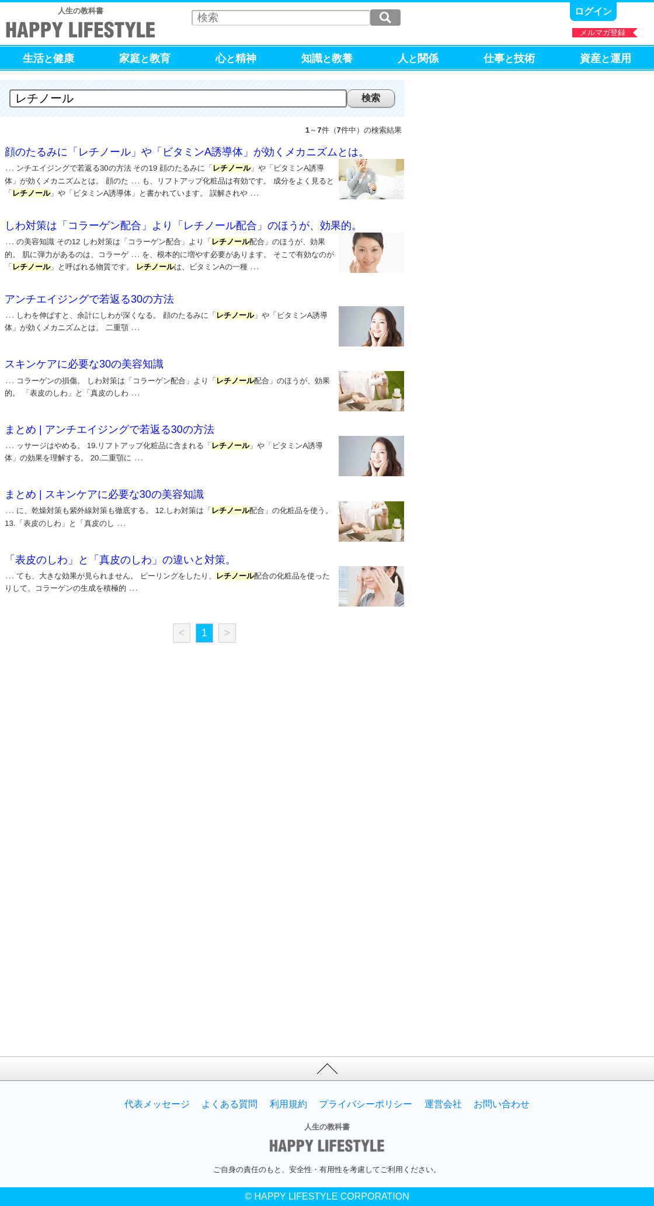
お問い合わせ (502, 1104)
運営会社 (443, 1104)
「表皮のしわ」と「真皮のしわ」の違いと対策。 (120, 553)
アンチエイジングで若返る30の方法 (89, 292)
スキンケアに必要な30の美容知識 (84, 357)
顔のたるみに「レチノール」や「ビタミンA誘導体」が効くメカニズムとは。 (187, 152)
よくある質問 (229, 1104)
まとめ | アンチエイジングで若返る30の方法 (109, 422)
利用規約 (288, 1104)
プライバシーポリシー (365, 1104)
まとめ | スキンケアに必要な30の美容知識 (104, 487)
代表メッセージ (157, 1104)
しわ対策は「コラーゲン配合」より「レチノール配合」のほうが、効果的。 (183, 222)
